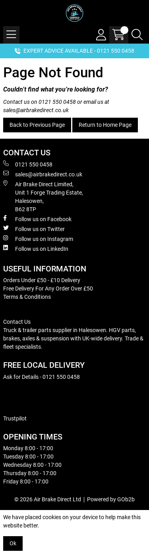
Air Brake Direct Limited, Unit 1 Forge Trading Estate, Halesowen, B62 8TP (43, 196)
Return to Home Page (105, 125)
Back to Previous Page (37, 125)
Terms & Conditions (27, 297)
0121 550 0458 (57, 102)
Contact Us (17, 322)
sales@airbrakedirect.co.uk (36, 110)
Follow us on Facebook (37, 218)
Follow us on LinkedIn (35, 248)
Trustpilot (15, 418)
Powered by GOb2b (111, 499)
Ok (13, 543)
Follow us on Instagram (38, 238)
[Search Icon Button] (137, 35)
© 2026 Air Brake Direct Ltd (47, 499)
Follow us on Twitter (34, 228)
